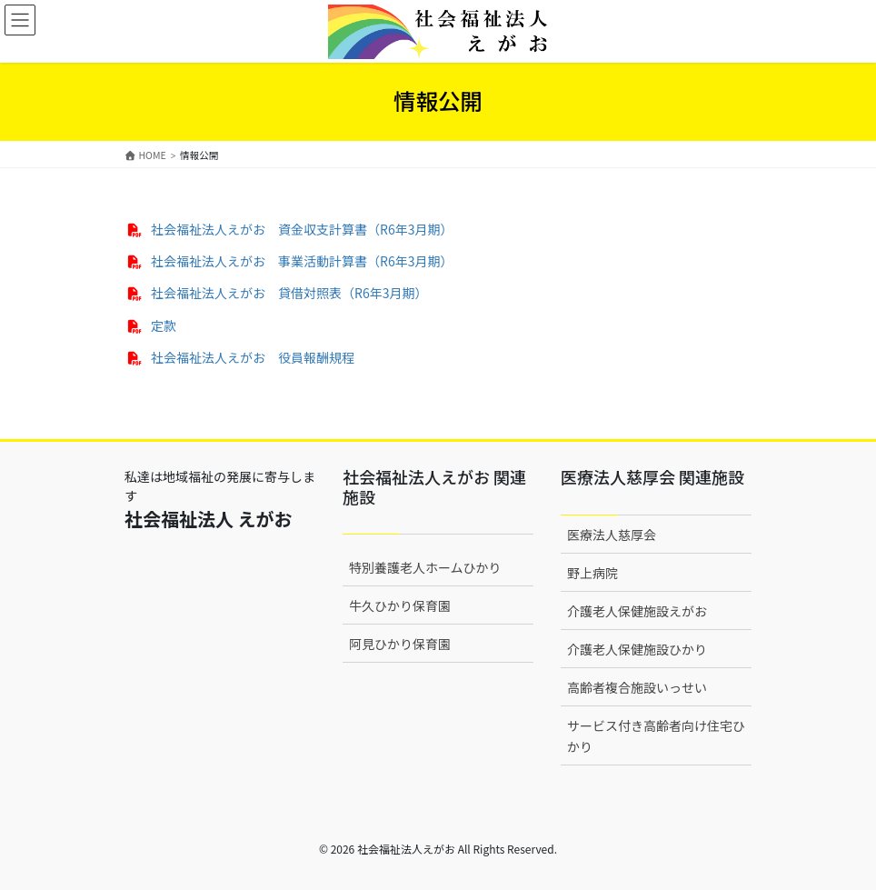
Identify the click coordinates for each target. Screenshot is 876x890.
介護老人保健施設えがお (637, 611)
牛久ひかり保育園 (400, 605)
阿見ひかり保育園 (400, 644)
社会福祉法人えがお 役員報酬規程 (252, 357)
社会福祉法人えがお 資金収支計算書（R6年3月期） (302, 229)
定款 (163, 325)
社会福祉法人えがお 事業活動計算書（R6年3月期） (302, 261)
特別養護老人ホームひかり (425, 567)
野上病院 (592, 573)
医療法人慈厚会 (611, 534)
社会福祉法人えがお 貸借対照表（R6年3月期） (289, 293)
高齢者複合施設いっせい (637, 687)
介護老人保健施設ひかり (637, 649)
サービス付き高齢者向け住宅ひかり (656, 735)
